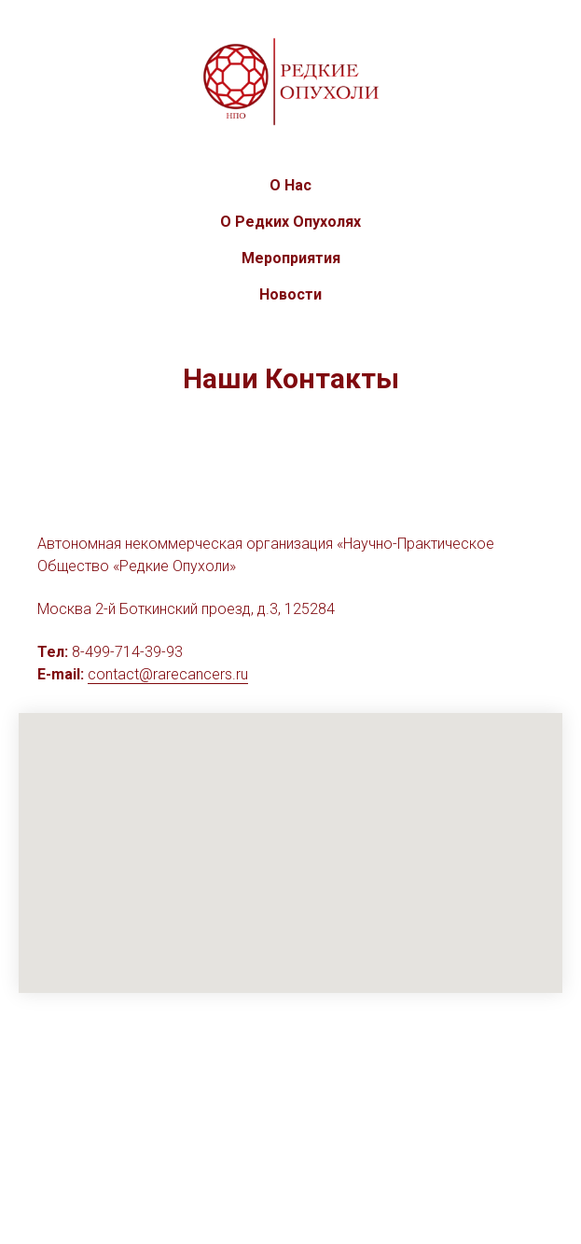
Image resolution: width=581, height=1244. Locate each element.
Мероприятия (291, 258)
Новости (290, 294)
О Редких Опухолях (290, 222)
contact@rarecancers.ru (168, 674)
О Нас (290, 185)
